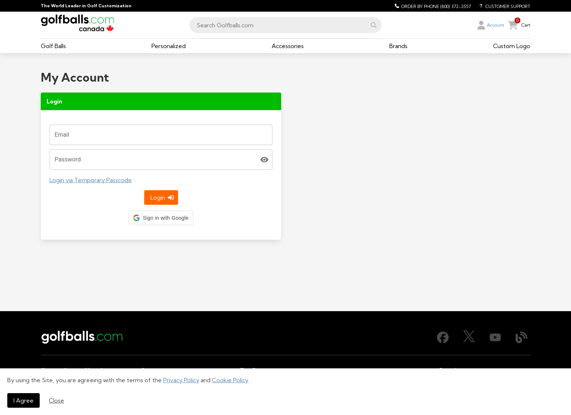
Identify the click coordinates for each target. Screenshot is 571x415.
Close (56, 400)
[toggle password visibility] (264, 106)
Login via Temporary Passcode (91, 126)
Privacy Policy (181, 380)
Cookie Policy (230, 380)
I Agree (23, 400)
